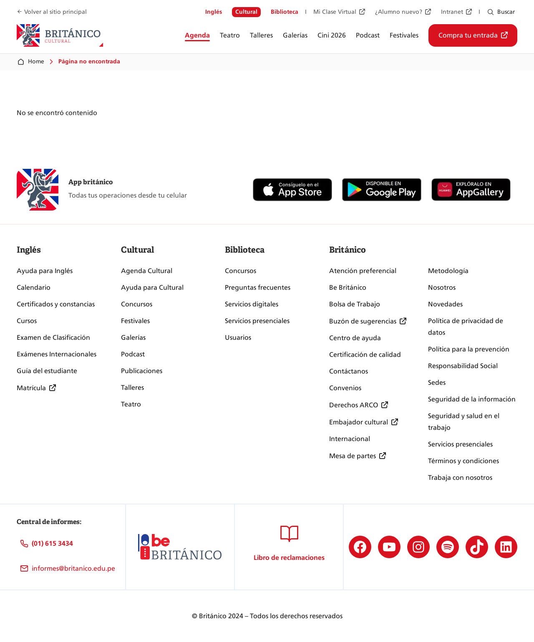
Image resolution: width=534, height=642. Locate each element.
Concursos (136, 304)
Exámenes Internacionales (56, 354)
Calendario (33, 287)
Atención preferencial (362, 271)
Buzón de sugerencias (362, 321)
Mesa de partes (352, 456)
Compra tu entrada (468, 35)
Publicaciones (141, 371)
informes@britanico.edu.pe (73, 568)
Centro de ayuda (355, 338)
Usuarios (238, 337)
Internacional (349, 439)
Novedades (445, 304)
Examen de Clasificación (53, 337)
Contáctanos (348, 371)
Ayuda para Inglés (45, 271)
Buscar (506, 11)
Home (30, 62)
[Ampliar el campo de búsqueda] (491, 12)
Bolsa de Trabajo (354, 304)
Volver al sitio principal (55, 11)
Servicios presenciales (257, 321)
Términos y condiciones (463, 461)
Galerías (133, 337)
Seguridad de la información (472, 399)
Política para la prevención (468, 349)
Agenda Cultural (146, 271)
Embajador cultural (358, 422)
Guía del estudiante (47, 371)
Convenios (345, 388)
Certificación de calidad (365, 355)
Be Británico (347, 287)
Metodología (448, 271)
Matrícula (31, 388)
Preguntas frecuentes (257, 287)
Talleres (132, 387)
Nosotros (442, 287)
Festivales (135, 321)
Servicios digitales (251, 304)
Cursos (27, 321)
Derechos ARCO (353, 405)
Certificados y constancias (56, 304)
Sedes (437, 382)
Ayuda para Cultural (152, 287)
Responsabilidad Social (463, 366)
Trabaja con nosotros (460, 477)
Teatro (131, 404)
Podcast (133, 354)
